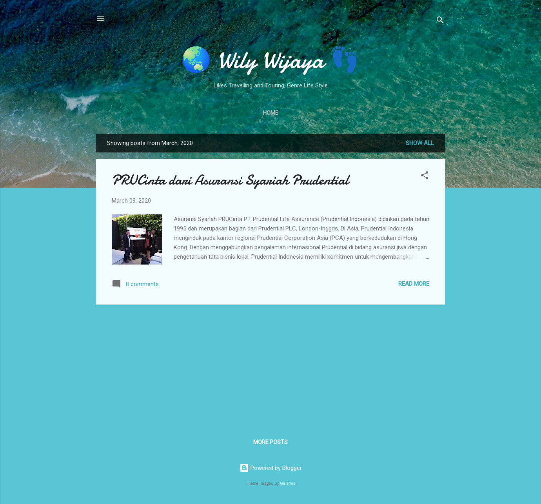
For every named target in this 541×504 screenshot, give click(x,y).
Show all (420, 143)
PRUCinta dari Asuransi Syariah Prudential (230, 180)
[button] (424, 176)
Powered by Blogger (271, 467)
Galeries (288, 483)
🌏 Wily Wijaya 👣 (270, 60)
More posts (270, 442)
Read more (413, 283)
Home (270, 112)
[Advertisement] (270, 366)
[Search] (440, 21)
